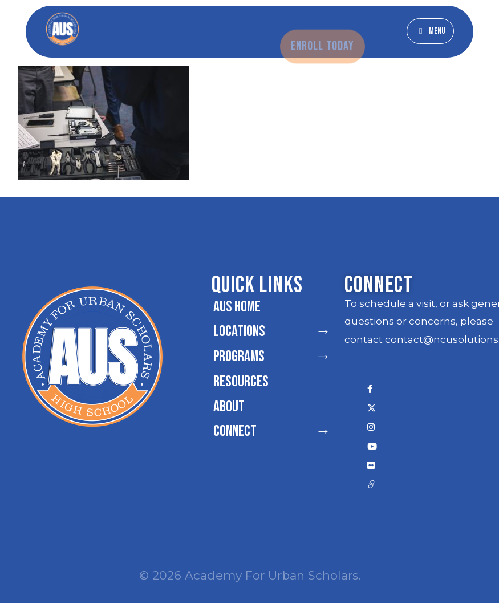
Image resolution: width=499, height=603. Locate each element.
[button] (430, 31)
